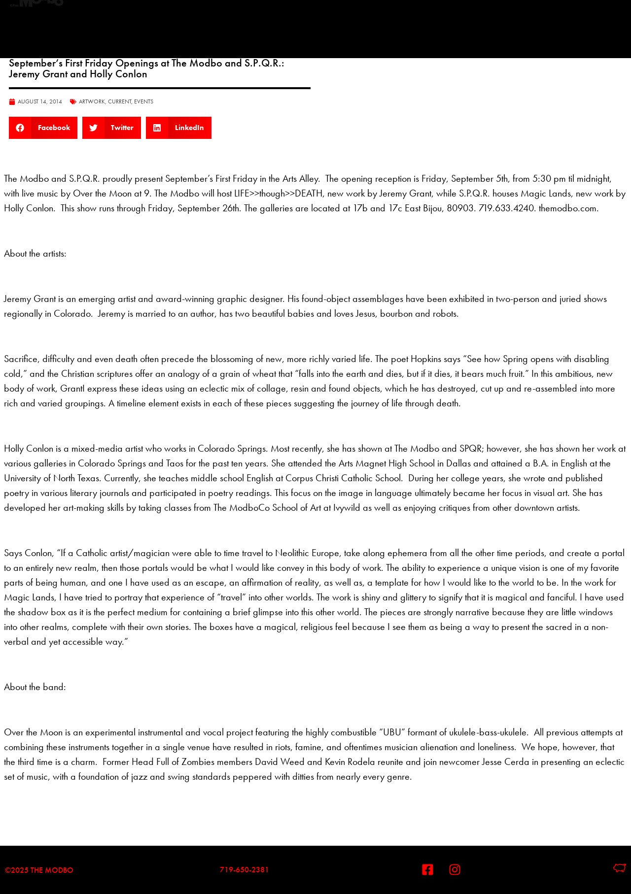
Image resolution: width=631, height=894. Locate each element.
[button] (43, 128)
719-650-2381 (244, 869)
